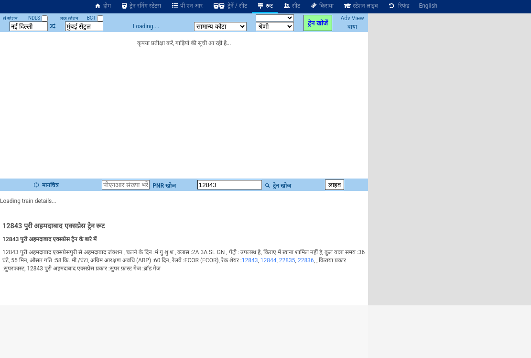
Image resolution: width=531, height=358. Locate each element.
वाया (352, 26)
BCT (95, 18)
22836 (306, 260)
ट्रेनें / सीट (229, 5)
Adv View (352, 18)
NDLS (38, 18)
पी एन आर (187, 5)
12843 (250, 260)
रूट (265, 5)
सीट (291, 5)
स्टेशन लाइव (360, 5)
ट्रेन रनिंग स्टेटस (141, 5)
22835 (287, 260)
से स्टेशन (10, 18)
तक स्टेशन (69, 18)
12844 (268, 260)
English (428, 5)
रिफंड (399, 5)
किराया (322, 5)
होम (102, 5)
